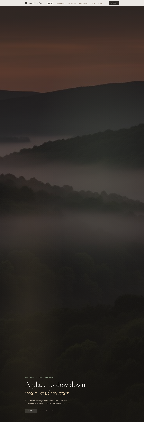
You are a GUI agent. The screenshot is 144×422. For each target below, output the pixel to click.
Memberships (72, 3)
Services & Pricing (60, 3)
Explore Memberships (47, 412)
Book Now (114, 3)
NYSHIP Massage (83, 3)
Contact (99, 3)
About (93, 3)
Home (50, 3)
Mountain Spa (33, 3)
